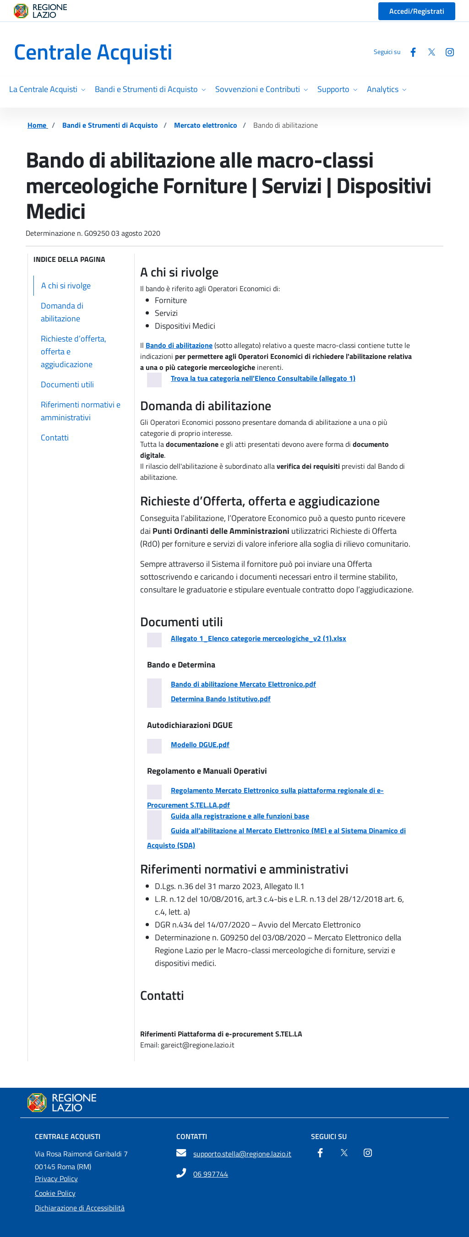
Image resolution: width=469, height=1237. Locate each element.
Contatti (55, 437)
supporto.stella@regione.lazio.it (242, 1153)
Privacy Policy (56, 1178)
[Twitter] (428, 51)
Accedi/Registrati (416, 10)
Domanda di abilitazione (62, 312)
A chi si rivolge (66, 285)
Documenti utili (67, 384)
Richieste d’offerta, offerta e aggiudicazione (73, 351)
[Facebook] (409, 51)
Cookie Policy (55, 1193)
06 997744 (210, 1173)
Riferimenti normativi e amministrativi (80, 410)
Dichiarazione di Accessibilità (80, 1207)
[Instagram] (446, 51)
